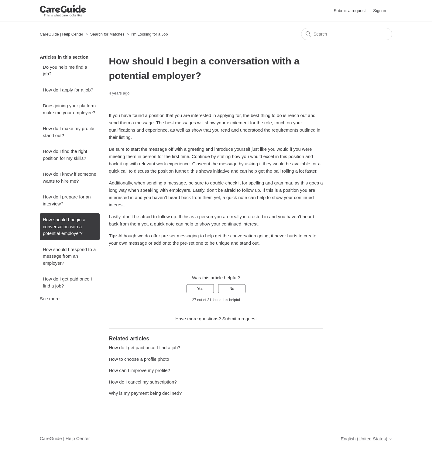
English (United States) (366, 438)
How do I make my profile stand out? (68, 132)
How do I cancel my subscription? (143, 381)
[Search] (346, 34)
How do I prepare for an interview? (67, 200)
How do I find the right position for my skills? (65, 155)
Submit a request (350, 10)
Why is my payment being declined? (145, 393)
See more (50, 298)
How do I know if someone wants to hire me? (69, 177)
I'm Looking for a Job (149, 34)
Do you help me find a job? (65, 70)
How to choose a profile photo (139, 359)
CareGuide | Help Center (61, 34)
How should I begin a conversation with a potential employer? (64, 226)
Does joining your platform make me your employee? (69, 109)
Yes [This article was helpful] (200, 289)
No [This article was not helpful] (231, 289)
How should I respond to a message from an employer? (69, 256)
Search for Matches (107, 34)
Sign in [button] (379, 10)
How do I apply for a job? (68, 89)
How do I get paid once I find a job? (67, 282)
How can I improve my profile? (139, 370)
